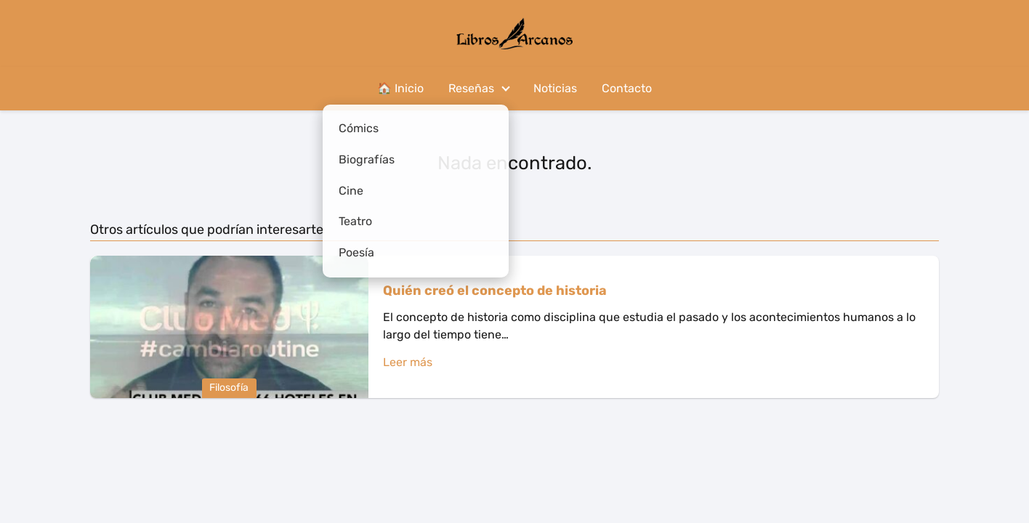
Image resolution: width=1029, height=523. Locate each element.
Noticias (555, 88)
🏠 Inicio (400, 88)
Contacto (627, 88)
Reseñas (471, 88)
